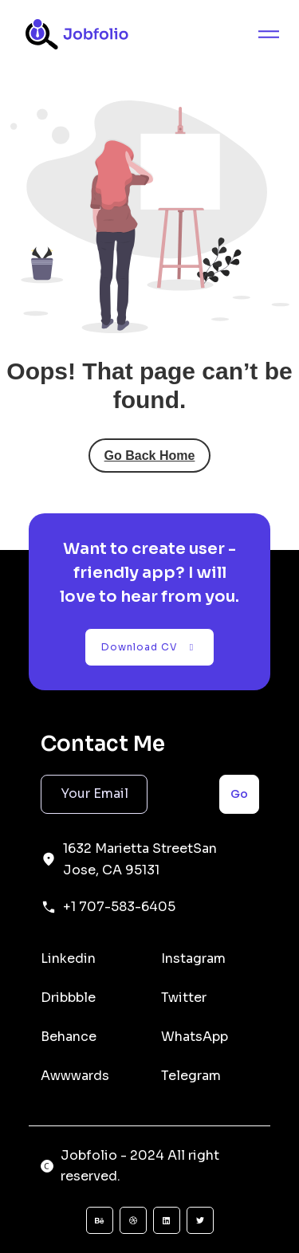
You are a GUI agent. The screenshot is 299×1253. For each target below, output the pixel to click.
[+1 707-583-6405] (49, 907)
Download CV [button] (149, 647)
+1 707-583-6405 (119, 906)
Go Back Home (149, 455)
